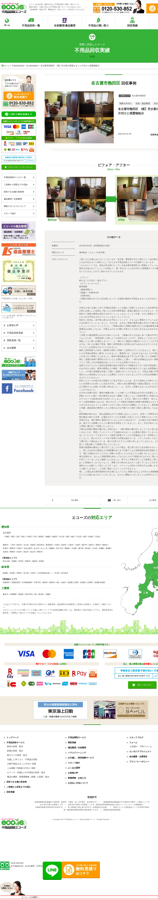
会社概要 (18, 348)
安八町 (26, 574)
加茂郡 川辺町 (73, 583)
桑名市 (5, 595)
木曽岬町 (13, 595)
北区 (18, 537)
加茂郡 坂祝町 (99, 583)
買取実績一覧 (18, 340)
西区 (23, 537)
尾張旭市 (49, 546)
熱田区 (54, 537)
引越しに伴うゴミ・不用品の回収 (22, 760)
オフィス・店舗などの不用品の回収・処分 (26, 773)
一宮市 (12, 546)
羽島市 (19, 574)
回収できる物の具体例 (19, 192)
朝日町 (41, 595)
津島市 (98, 546)
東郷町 (51, 549)
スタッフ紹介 (19, 213)
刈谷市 (19, 553)
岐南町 (5, 574)
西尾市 (27, 562)
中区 (35, 537)
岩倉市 (33, 546)
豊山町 (87, 549)
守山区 (78, 537)
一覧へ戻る (113, 500)
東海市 (104, 546)
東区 (13, 537)
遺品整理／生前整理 (19, 199)
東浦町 (108, 549)
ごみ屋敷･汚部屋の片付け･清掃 (21, 769)
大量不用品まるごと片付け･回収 (21, 764)
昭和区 (41, 537)
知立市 (33, 553)
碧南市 (34, 562)
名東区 (90, 537)
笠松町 (12, 574)
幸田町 (41, 562)
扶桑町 (101, 549)
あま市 (36, 549)
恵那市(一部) (54, 583)
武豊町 (14, 562)
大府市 (57, 546)
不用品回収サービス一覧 (19, 177)
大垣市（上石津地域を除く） (41, 574)
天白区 (97, 537)
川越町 (47, 595)
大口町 (94, 549)
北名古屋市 (27, 549)
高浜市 (26, 553)
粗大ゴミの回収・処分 (17, 756)
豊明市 (12, 549)
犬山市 (26, 546)
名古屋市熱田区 (36, 65)
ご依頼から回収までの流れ (19, 184)
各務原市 (6, 583)
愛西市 (5, 546)
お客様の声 (18, 325)
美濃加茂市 (16, 583)
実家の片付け (125, 103)
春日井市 (40, 546)
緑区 (85, 537)
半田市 (20, 562)
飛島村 (67, 549)
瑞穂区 (48, 537)
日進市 (19, 549)
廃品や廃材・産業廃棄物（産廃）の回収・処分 (28, 777)
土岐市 (63, 583)
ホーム (5, 65)
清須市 (63, 546)
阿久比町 (6, 562)
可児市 (57, 574)
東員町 (20, 595)
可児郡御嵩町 (27, 583)
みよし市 (44, 549)
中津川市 (37, 583)
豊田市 (39, 553)
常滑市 (5, 549)
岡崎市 (12, 553)
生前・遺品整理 (143, 103)
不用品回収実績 (20, 65)
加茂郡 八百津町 (86, 583)
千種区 (6, 537)
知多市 (91, 546)
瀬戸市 (84, 546)
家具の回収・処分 (15, 747)
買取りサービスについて (19, 206)
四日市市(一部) (31, 595)
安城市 (5, 553)
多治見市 (64, 574)
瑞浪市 (45, 583)
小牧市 (77, 546)
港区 (68, 537)
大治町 (74, 549)
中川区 (61, 537)
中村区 (29, 537)
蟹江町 (81, 549)
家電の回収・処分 (15, 751)
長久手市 (59, 549)
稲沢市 (19, 546)
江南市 (70, 546)
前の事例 (74, 500)
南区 (73, 537)
